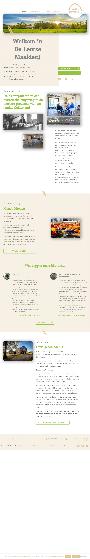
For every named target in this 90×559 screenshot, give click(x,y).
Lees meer (83, 556)
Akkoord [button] (68, 556)
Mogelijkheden (35, 11)
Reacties (47, 11)
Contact (57, 11)
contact (6, 242)
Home (24, 11)
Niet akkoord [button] (76, 556)
